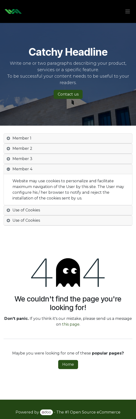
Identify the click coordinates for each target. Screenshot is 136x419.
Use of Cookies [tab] (26, 210)
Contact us (68, 94)
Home (68, 364)
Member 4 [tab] (22, 169)
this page (70, 324)
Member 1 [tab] (21, 138)
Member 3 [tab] (22, 158)
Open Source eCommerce (95, 412)
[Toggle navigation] (127, 11)
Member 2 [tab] (22, 148)
